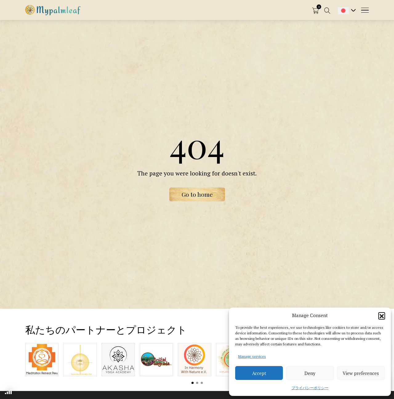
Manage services (252, 356)
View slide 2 (197, 383)
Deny (310, 373)
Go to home (197, 194)
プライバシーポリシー (309, 387)
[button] (382, 315)
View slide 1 (192, 383)
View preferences (361, 373)
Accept (259, 373)
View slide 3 (202, 383)
